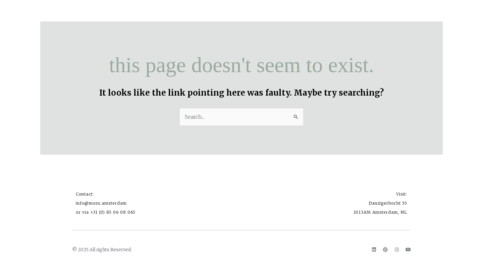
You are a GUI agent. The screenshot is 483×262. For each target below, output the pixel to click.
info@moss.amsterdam (101, 203)
